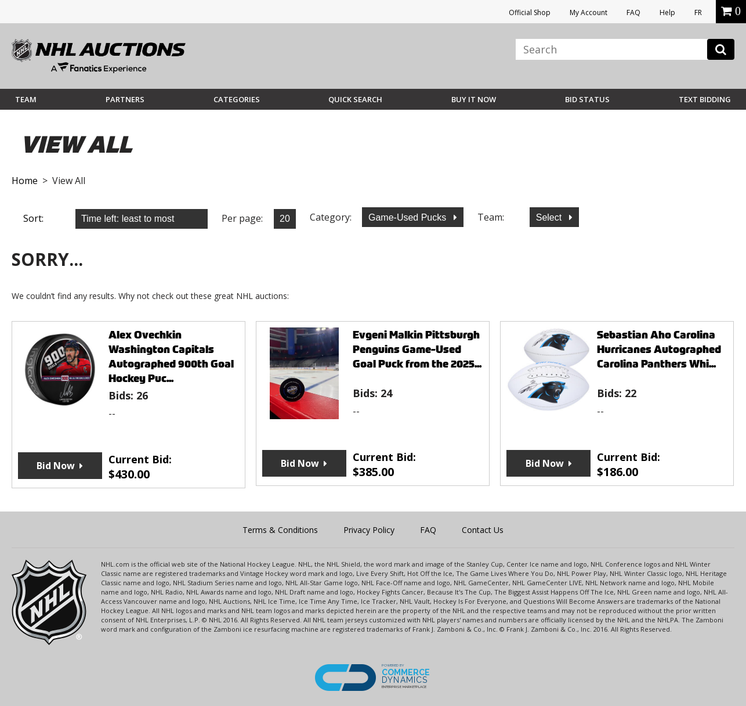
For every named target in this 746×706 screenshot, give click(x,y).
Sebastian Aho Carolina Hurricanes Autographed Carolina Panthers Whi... (659, 349)
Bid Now (56, 465)
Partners (125, 99)
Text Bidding (705, 99)
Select (550, 217)
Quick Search (355, 99)
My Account (588, 12)
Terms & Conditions (280, 529)
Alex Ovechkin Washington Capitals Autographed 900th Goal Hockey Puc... (171, 356)
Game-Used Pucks (408, 217)
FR (698, 12)
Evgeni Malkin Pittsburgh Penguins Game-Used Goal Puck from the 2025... (417, 349)
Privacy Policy (368, 529)
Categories (236, 99)
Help (667, 12)
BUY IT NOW (473, 99)
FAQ (633, 12)
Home (25, 180)
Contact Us (483, 529)
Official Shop (530, 12)
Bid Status (587, 99)
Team (26, 99)
